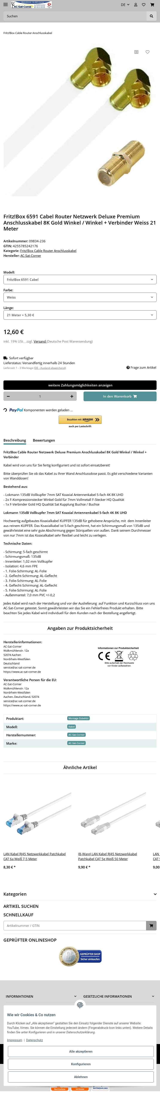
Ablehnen (81, 1077)
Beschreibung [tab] (14, 440)
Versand (40, 341)
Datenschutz (34, 1040)
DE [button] (123, 4)
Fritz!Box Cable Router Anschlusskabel (48, 250)
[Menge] (40, 396)
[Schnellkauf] (74, 925)
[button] (136, 4)
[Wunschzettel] (144, 4)
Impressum (14, 1040)
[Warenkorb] (152, 4)
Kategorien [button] (15, 894)
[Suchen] (75, 16)
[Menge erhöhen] (72, 396)
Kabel (72, 726)
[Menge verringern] (8, 396)
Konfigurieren (81, 1064)
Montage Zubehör (79, 718)
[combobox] (80, 279)
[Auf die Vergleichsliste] (136, 52)
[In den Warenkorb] (120, 396)
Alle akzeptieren (80, 1051)
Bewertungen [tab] (44, 440)
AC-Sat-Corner (77, 734)
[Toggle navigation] (5, 2)
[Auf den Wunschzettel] (147, 52)
